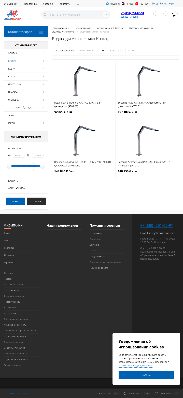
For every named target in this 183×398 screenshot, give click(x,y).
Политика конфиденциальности (105, 262)
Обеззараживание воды (16, 319)
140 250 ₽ (147, 173)
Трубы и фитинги (12, 365)
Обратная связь (16, 393)
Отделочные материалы (16, 359)
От (9, 155)
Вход (155, 3)
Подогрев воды (11, 290)
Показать (16, 201)
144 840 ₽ (83, 173)
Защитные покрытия (14, 348)
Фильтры (8, 273)
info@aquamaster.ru (162, 233)
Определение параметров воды (20, 330)
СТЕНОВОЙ (14, 100)
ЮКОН (11, 123)
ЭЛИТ (11, 115)
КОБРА (11, 68)
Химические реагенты (15, 325)
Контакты (65, 4)
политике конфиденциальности (136, 365)
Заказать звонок (130, 16)
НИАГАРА (13, 92)
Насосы (8, 279)
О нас (7, 233)
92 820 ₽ (83, 114)
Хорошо (146, 375)
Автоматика (10, 313)
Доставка (48, 4)
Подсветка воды (12, 302)
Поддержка (30, 4)
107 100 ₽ (147, 114)
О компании (10, 4)
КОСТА (11, 76)
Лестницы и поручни (14, 296)
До (28, 155)
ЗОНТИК (12, 53)
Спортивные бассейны (15, 353)
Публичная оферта (99, 268)
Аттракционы (10, 307)
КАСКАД (12, 61)
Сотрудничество (98, 256)
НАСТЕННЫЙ (14, 84)
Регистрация (167, 3)
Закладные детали (13, 284)
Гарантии (8, 262)
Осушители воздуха (13, 342)
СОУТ (7, 240)
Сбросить (36, 201)
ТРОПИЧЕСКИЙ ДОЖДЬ (20, 107)
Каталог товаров (26, 31)
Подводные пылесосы (15, 336)
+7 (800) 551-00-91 (132, 13)
